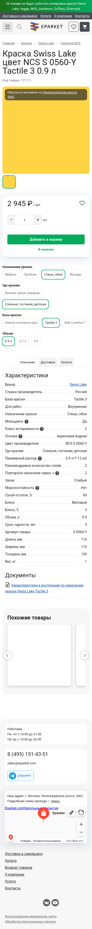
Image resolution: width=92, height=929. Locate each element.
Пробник (30, 274)
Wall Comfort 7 (75, 322)
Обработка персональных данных (30, 921)
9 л (36, 341)
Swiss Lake (78, 384)
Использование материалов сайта (30, 916)
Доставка (48, 362)
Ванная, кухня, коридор (22, 293)
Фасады (76, 274)
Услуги (10, 881)
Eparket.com (46, 27)
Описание (27, 362)
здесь (55, 801)
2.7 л (22, 341)
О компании (63, 16)
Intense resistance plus (21, 322)
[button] (8, 655)
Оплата (45, 16)
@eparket (24, 775)
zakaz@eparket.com (21, 763)
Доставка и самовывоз (20, 16)
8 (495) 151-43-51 (27, 754)
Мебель (10, 274)
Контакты (82, 16)
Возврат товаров (18, 868)
